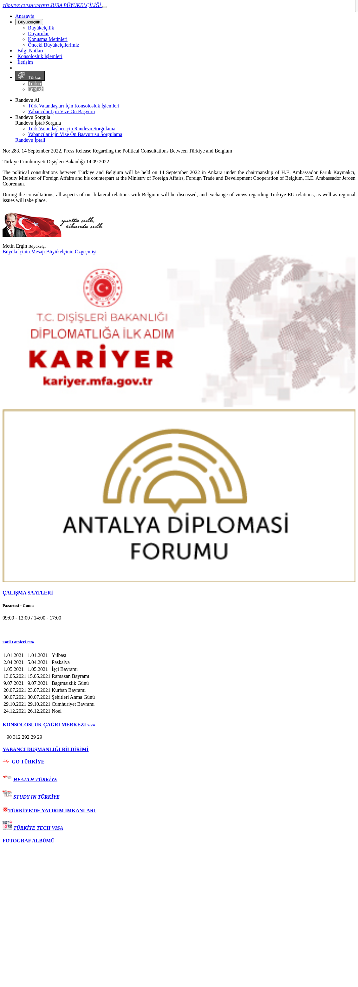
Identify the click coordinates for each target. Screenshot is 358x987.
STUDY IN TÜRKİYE (36, 797)
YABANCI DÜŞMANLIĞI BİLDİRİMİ (45, 749)
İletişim (25, 62)
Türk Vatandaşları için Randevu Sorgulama (71, 128)
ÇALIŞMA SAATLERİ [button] (28, 592)
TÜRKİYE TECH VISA (38, 828)
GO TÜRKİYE (28, 761)
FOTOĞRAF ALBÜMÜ (29, 840)
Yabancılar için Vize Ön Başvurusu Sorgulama (75, 134)
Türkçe (30, 76)
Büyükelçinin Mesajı (24, 251)
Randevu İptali (30, 140)
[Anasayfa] (24, 16)
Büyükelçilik (29, 22)
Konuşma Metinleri (48, 39)
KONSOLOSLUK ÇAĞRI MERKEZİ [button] (49, 724)
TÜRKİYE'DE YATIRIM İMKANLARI (49, 810)
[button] (179, 642)
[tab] (179, 593)
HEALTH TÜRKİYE (35, 779)
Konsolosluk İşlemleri (39, 56)
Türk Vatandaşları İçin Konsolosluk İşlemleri (74, 105)
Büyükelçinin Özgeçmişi (71, 251)
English (35, 89)
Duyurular (38, 33)
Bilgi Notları (30, 50)
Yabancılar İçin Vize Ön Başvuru (61, 111)
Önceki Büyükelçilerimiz (53, 45)
